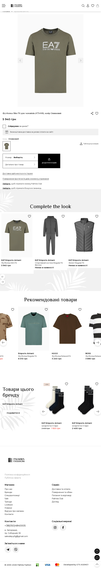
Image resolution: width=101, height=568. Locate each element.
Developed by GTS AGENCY (76, 565)
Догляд (55, 502)
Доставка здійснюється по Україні (18, 173)
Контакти (9, 514)
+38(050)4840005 (15, 525)
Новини (8, 508)
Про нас (8, 489)
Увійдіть (6, 184)
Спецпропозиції (12, 495)
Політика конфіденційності (17, 474)
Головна (6, 11)
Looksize (9, 505)
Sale (6, 498)
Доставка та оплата (61, 489)
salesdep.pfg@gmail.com (16, 536)
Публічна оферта (13, 478)
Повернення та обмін (62, 492)
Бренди (8, 492)
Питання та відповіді (61, 495)
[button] (20, 60)
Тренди (8, 502)
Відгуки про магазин (14, 511)
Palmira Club (57, 498)
